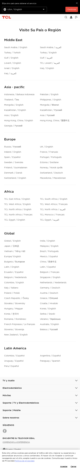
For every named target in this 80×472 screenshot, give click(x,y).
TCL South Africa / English (53, 199)
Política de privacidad (24, 461)
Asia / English (11, 115)
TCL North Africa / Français (18, 214)
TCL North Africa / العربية (52, 209)
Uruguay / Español (13, 361)
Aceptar (63, 466)
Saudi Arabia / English (15, 47)
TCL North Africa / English (17, 209)
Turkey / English (48, 52)
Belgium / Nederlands (15, 277)
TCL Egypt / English (14, 219)
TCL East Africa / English (17, 199)
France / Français (49, 152)
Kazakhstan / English (15, 110)
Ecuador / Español (13, 272)
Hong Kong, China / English (18, 120)
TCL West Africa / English (17, 204)
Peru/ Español (11, 366)
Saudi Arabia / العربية (50, 47)
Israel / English (11, 68)
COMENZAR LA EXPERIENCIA (16, 442)
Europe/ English (12, 256)
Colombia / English (14, 282)
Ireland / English (12, 152)
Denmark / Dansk (13, 172)
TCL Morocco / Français (52, 214)
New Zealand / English (16, 334)
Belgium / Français (49, 272)
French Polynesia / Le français (19, 324)
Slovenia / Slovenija (14, 329)
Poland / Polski (12, 293)
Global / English (12, 240)
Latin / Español (48, 267)
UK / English (46, 146)
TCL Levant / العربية (50, 63)
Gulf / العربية (46, 57)
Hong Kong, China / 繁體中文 (55, 120)
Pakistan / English (49, 94)
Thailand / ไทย (11, 99)
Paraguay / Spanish (50, 361)
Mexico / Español (49, 256)
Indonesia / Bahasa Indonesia (19, 94)
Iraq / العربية (10, 73)
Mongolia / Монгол (49, 104)
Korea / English (48, 308)
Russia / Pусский (12, 146)
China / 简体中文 (48, 261)
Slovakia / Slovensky (14, 303)
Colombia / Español (14, 355)
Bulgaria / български (14, 261)
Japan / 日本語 (11, 246)
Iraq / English (47, 68)
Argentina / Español (50, 355)
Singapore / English (50, 277)
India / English (47, 240)
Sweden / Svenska (13, 162)
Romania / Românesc (15, 319)
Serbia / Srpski (47, 313)
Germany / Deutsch (50, 287)
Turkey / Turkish (12, 52)
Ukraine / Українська (50, 319)
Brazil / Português (49, 251)
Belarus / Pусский (49, 329)
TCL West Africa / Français (54, 204)
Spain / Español (12, 157)
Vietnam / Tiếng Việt (14, 251)
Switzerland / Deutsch (51, 172)
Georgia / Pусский (13, 125)
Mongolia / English (13, 104)
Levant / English (12, 63)
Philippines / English (50, 99)
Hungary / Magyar (13, 308)
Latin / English (11, 267)
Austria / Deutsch (49, 293)
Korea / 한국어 (11, 313)
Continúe (71, 9)
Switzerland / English (15, 178)
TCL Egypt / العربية (49, 219)
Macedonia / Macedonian (53, 178)
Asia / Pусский (47, 115)
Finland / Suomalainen (15, 167)
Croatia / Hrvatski (49, 303)
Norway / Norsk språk (51, 167)
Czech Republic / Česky (16, 298)
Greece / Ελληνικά (49, 298)
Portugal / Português (51, 157)
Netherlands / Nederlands (53, 282)
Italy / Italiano (11, 287)
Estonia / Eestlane (49, 162)
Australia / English (49, 324)
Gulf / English (11, 57)
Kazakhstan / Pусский (51, 110)
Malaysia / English (49, 246)
